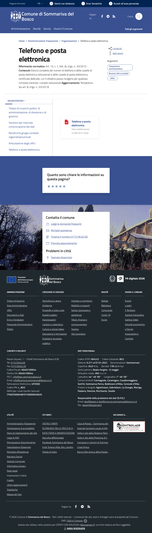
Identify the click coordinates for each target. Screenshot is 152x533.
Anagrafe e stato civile (53, 310)
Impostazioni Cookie (16, 475)
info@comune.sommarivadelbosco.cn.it (32, 380)
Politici (10, 329)
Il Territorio (130, 310)
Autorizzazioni (49, 319)
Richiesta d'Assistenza (18, 452)
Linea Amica (83, 447)
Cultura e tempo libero (53, 329)
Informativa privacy (16, 466)
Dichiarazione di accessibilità (20, 428)
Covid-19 (105, 315)
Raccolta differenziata (53, 437)
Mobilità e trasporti (80, 305)
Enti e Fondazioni (15, 319)
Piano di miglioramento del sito (22, 433)
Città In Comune (75, 520)
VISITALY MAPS (50, 423)
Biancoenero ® (87, 525)
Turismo (75, 329)
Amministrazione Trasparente (43, 41)
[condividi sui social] (114, 48)
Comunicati (106, 310)
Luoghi (128, 305)
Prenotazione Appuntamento (21, 442)
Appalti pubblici (49, 315)
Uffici (9, 310)
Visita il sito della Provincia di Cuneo (94, 437)
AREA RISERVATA (74, 528)
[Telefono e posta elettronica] (66, 122)
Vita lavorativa (78, 334)
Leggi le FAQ (13, 437)
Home (22, 41)
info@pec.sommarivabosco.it (27, 377)
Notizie (104, 301)
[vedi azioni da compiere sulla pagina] (115, 53)
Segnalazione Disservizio (19, 447)
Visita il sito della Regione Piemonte (94, 433)
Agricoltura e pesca (51, 301)
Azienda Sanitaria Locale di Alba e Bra (95, 428)
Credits (10, 480)
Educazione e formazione (54, 334)
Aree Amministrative (17, 305)
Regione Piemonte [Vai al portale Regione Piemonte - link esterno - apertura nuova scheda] (17, 3)
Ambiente (47, 305)
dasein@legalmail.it (92, 405)
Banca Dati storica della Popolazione (95, 452)
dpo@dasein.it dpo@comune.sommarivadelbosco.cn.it (110, 401)
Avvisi (104, 319)
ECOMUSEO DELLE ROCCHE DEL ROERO (62, 428)
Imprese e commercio (81, 301)
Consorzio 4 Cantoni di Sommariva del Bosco (99, 442)
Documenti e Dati (15, 315)
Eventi (128, 301)
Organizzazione (69, 41)
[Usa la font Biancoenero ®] (62, 3)
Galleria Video (131, 319)
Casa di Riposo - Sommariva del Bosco (96, 423)
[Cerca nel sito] (138, 16)
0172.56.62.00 (18, 362)
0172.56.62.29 (18, 366)
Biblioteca (106, 305)
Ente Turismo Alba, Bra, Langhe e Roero (61, 447)
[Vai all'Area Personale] (123, 3)
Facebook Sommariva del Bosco (57, 442)
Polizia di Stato (49, 452)
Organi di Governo (15, 301)
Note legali (12, 471)
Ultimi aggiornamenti (17, 485)
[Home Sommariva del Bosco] (49, 16)
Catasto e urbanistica (52, 324)
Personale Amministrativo (19, 324)
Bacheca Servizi (14, 456)
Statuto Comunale (16, 461)
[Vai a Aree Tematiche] (91, 3)
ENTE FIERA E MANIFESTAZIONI (58, 433)
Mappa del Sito (14, 494)
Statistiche (12, 489)
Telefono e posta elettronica (81, 123)
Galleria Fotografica (134, 315)
